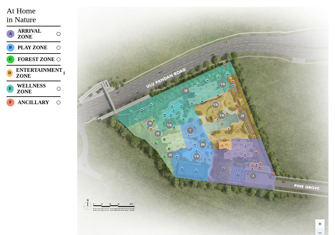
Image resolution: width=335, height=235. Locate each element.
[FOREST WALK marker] (170, 155)
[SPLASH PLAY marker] (203, 144)
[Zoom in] (320, 223)
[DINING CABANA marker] (242, 116)
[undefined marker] (169, 125)
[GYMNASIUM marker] (190, 130)
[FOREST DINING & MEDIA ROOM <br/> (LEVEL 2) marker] (150, 123)
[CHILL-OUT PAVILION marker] (186, 90)
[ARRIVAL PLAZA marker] (253, 176)
